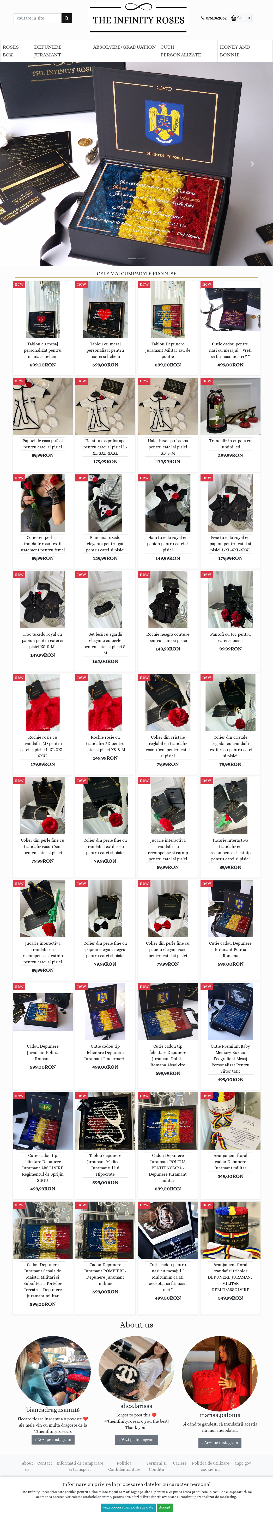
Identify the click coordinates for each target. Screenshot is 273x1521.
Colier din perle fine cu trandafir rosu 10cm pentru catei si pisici (42, 846)
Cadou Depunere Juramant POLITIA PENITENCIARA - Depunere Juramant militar (168, 1168)
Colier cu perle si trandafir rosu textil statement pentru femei (42, 544)
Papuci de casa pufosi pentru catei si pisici (42, 444)
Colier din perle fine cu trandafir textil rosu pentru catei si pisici (105, 846)
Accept (164, 1507)
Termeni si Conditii (157, 1466)
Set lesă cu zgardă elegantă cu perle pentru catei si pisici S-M (105, 643)
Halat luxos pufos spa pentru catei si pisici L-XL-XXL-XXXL (105, 447)
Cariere (180, 1463)
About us (27, 1466)
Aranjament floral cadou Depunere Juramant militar (230, 1161)
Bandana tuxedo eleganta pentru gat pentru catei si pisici (105, 544)
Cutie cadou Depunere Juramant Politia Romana (230, 949)
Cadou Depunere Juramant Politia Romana (43, 1052)
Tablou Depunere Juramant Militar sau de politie (167, 350)
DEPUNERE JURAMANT (48, 50)
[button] (20, 164)
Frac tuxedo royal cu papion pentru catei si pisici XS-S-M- (42, 640)
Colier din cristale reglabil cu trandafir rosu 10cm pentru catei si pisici (168, 746)
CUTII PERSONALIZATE (180, 50)
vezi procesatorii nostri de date (128, 1507)
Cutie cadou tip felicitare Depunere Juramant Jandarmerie (105, 1052)
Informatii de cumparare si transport (80, 1466)
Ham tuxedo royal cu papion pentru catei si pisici (168, 544)
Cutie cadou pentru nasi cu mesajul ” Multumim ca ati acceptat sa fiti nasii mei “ (168, 1277)
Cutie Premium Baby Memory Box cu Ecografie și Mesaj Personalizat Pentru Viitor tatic (230, 1058)
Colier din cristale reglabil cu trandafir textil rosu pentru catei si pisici (230, 746)
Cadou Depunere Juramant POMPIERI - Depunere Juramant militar (105, 1274)
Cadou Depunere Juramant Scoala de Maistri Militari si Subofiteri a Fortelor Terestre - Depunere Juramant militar (42, 1280)
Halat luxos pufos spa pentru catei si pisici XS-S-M (168, 447)
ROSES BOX (11, 50)
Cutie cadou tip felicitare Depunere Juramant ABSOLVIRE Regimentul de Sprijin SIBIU (43, 1168)
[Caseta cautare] (38, 18)
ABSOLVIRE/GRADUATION (124, 47)
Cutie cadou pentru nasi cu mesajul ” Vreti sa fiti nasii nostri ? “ (230, 350)
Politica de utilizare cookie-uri (210, 1466)
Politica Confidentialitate (124, 1466)
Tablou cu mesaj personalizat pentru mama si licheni (43, 350)
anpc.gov (242, 1463)
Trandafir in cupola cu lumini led (230, 444)
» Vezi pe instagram (53, 1440)
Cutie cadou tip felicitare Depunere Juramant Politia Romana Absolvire (167, 1055)
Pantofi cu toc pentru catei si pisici (230, 637)
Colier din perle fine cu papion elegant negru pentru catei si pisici (105, 949)
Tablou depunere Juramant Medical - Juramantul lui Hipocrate (105, 1164)
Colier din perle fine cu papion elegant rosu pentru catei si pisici (168, 949)
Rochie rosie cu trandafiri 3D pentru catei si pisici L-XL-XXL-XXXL (42, 746)
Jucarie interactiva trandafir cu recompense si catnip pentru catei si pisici (168, 849)
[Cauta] (66, 18)
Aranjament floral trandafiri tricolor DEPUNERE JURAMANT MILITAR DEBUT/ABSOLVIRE (230, 1277)
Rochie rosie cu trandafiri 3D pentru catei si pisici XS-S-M (105, 743)
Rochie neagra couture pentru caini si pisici (167, 637)
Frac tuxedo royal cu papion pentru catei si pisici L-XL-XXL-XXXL (230, 544)
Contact (44, 1463)
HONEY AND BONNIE (235, 50)
